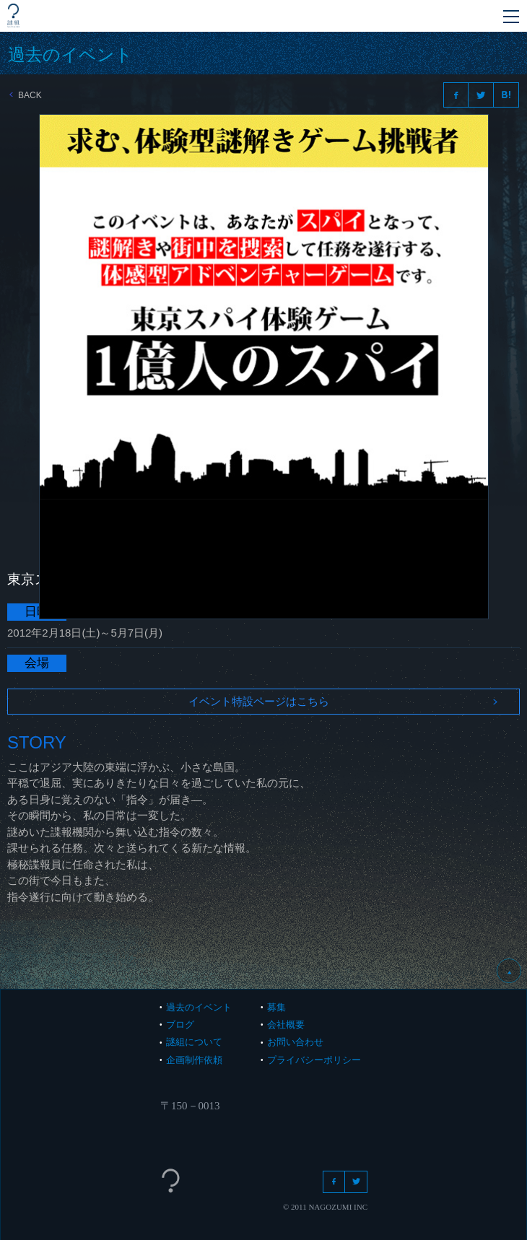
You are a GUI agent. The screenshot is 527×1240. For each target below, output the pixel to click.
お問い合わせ (295, 1041)
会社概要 (286, 1024)
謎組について (194, 1041)
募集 (276, 1007)
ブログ (180, 1024)
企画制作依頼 (194, 1060)
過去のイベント (199, 1007)
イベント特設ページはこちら (342, 701)
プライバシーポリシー (314, 1060)
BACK (25, 95)
